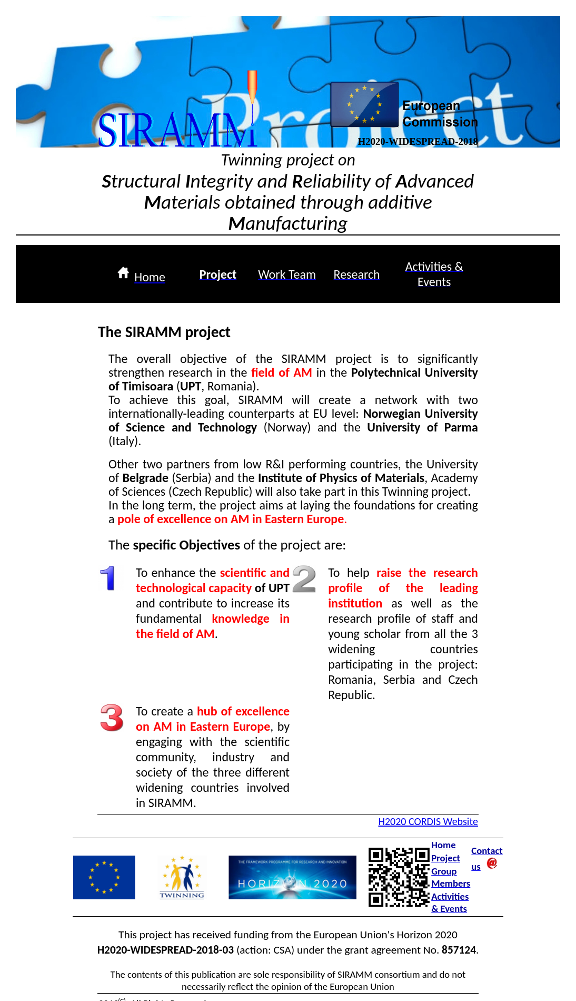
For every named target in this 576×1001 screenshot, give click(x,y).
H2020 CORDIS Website (428, 821)
